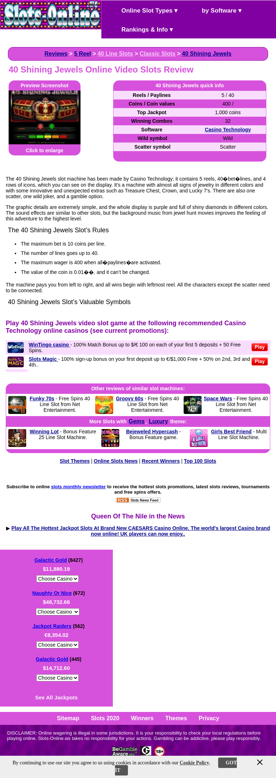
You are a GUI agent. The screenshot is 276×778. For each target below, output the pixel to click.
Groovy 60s (129, 398)
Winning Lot (44, 431)
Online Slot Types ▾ (143, 9)
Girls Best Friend (231, 431)
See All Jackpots (56, 697)
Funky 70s (42, 398)
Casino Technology (228, 129)
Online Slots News (116, 461)
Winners (142, 718)
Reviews (56, 54)
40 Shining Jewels (206, 54)
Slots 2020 (105, 718)
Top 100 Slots (200, 461)
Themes (176, 718)
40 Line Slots (115, 54)
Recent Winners (161, 461)
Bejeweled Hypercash (152, 431)
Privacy (209, 718)
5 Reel (82, 54)
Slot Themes (74, 461)
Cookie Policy (194, 762)
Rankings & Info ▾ (141, 28)
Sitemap (68, 718)
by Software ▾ (216, 9)
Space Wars (218, 398)
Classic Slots (157, 54)
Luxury (158, 421)
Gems (136, 421)
